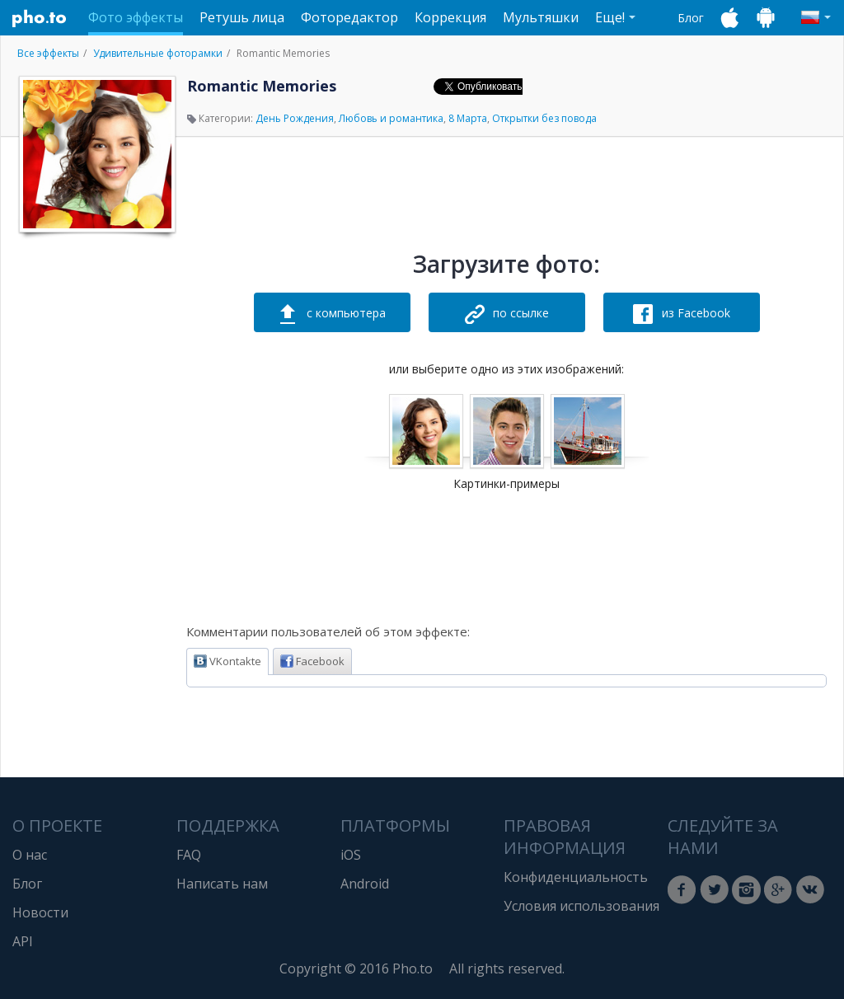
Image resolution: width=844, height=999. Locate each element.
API (22, 941)
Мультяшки (541, 17)
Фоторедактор (349, 17)
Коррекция (450, 17)
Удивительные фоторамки (158, 53)
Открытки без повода (544, 118)
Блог (691, 18)
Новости (40, 912)
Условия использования (581, 906)
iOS (350, 855)
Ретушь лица (241, 17)
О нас (29, 855)
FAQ (188, 855)
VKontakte (227, 661)
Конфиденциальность (576, 877)
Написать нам (222, 884)
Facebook (312, 661)
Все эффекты (48, 53)
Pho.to (39, 18)
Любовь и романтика (391, 118)
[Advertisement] (96, 489)
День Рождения (295, 118)
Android (364, 884)
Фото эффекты (135, 17)
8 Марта (467, 118)
